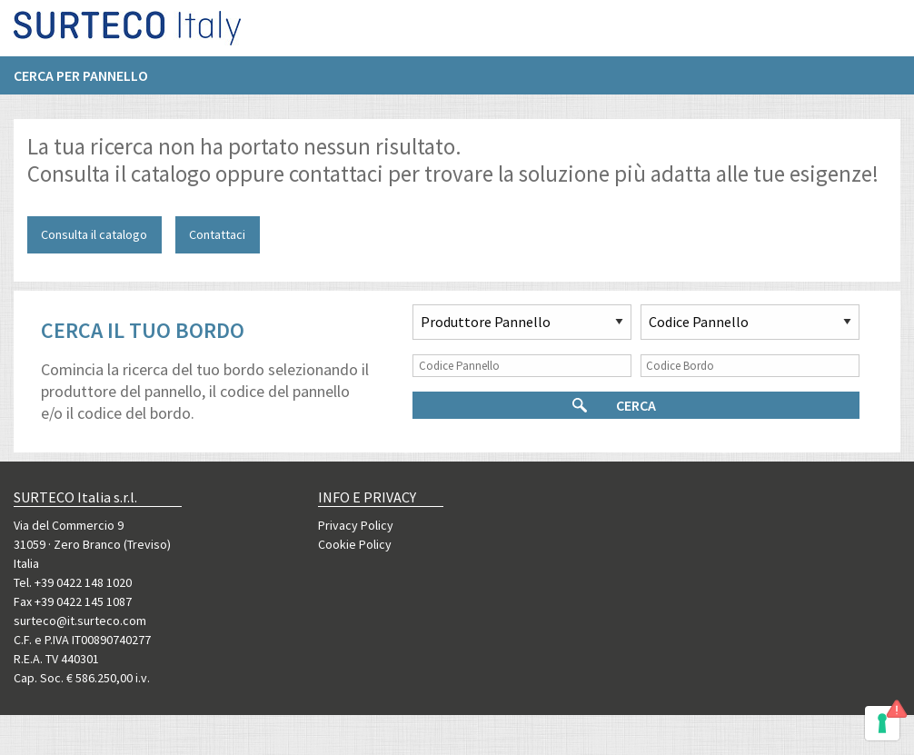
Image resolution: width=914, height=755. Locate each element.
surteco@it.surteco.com (80, 620)
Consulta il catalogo (94, 234)
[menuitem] (90, 82)
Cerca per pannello (81, 83)
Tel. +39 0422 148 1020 (73, 582)
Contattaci (217, 234)
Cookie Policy (355, 544)
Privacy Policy (355, 525)
